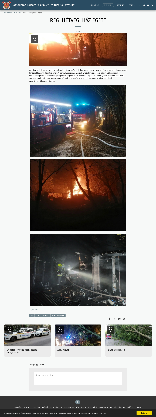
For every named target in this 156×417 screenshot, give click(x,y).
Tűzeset (33, 309)
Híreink (17, 12)
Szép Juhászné (58, 315)
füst (37, 315)
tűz (32, 315)
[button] (140, 5)
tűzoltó (46, 315)
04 (9, 329)
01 (60, 329)
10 (110, 329)
